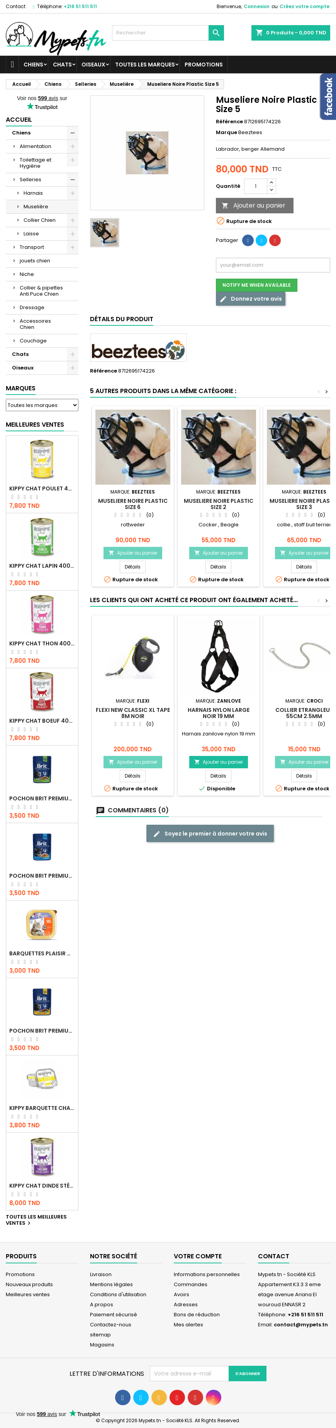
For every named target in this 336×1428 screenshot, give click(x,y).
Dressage (32, 307)
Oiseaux (93, 64)
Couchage (33, 340)
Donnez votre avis (250, 299)
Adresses (186, 1304)
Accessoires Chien (35, 324)
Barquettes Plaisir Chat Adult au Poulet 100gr (42, 953)
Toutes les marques (145, 64)
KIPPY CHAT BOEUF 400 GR (42, 721)
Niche (27, 274)
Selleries (30, 179)
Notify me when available (256, 285)
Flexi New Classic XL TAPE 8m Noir (133, 713)
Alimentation (35, 146)
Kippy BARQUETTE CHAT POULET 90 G (42, 1108)
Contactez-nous (110, 1324)
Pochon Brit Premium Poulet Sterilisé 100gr (42, 798)
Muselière (36, 206)
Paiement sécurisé (113, 1314)
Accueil (19, 119)
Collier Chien (40, 220)
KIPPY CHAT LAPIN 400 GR (42, 566)
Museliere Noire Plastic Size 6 (133, 504)
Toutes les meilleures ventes (36, 1220)
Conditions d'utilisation (118, 1294)
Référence (229, 121)
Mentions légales (111, 1284)
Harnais (33, 193)
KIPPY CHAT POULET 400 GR (42, 488)
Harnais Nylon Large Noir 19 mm (218, 713)
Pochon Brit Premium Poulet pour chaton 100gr (42, 876)
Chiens (33, 64)
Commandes (190, 1284)
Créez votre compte (304, 6)
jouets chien (35, 260)
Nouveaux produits (29, 1284)
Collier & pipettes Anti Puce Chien (41, 291)
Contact (15, 6)
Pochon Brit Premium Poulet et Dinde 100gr (42, 1031)
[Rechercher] (168, 33)
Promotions (204, 64)
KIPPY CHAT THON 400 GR (42, 643)
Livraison (101, 1274)
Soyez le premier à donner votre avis (210, 834)
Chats (62, 64)
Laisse (31, 233)
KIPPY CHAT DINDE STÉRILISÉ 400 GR (42, 1186)
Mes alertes (188, 1324)
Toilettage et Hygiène (35, 163)
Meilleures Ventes (35, 424)
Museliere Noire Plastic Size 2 (218, 504)
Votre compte (198, 1256)
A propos (101, 1304)
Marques (21, 388)
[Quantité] (255, 186)
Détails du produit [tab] (121, 319)
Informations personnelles (207, 1274)
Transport (32, 247)
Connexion (257, 6)
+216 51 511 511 (80, 6)
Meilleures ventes (28, 1294)
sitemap (100, 1334)
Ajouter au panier (253, 205)
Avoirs (181, 1294)
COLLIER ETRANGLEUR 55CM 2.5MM (304, 713)
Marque (226, 132)
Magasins (102, 1344)
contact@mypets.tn (301, 1324)
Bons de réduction (197, 1314)
